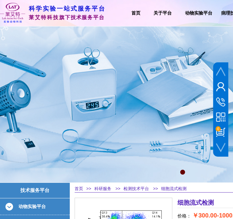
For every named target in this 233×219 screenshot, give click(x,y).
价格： (184, 216)
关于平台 (163, 13)
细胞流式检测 (174, 188)
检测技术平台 (136, 188)
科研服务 (102, 188)
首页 (79, 188)
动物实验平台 (198, 13)
